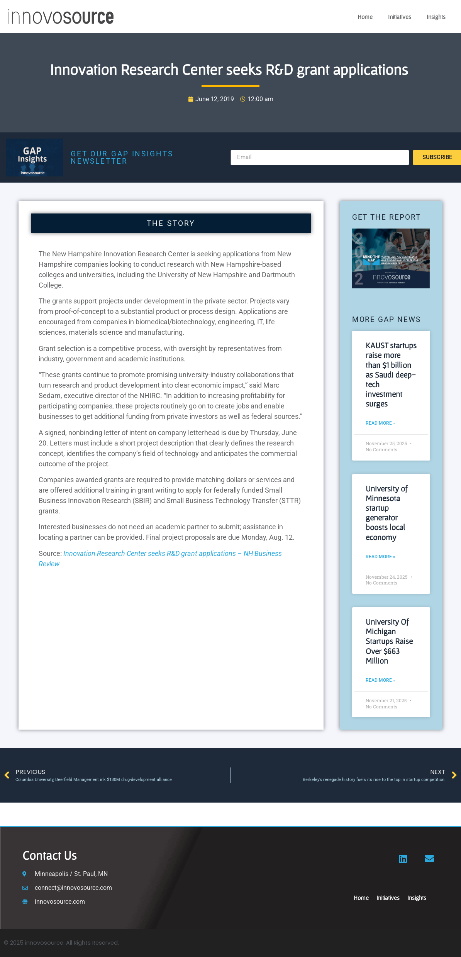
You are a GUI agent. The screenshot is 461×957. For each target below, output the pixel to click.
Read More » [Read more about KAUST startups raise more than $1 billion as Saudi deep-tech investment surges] (380, 423)
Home (365, 16)
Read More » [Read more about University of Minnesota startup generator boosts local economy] (380, 556)
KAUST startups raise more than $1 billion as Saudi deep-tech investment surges (391, 374)
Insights (436, 16)
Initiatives (399, 16)
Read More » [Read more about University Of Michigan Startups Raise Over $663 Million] (380, 680)
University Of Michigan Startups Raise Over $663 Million (389, 641)
